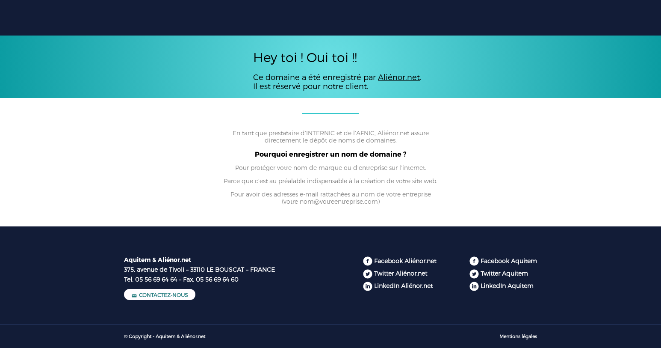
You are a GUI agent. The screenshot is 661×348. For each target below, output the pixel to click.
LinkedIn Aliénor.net (403, 285)
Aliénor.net (399, 76)
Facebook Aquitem (509, 261)
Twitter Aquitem (504, 273)
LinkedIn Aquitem (507, 285)
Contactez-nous (160, 295)
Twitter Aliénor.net (400, 273)
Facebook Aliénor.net (405, 261)
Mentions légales (518, 336)
